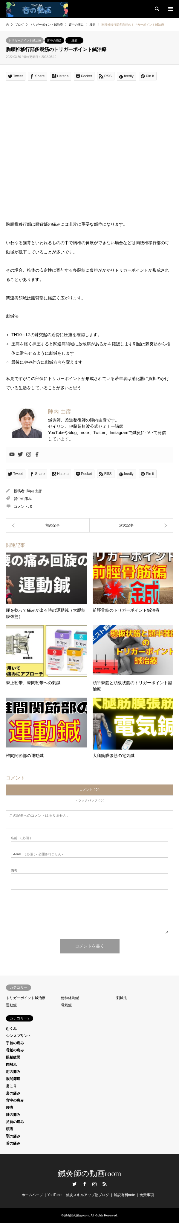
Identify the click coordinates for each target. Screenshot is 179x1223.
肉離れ (11, 1064)
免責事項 (147, 1195)
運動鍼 (11, 1005)
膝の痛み (13, 1115)
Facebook (84, 1184)
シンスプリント (18, 1036)
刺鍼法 (121, 998)
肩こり (11, 1086)
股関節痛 (13, 1079)
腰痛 (74, 40)
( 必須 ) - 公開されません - (37, 854)
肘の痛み (13, 1072)
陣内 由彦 (34, 491)
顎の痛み (13, 1136)
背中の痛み (54, 40)
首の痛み (13, 1143)
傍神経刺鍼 (70, 998)
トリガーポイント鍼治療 (24, 40)
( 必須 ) (21, 838)
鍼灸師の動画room (89, 1173)
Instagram (94, 1184)
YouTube (55, 1195)
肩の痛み (13, 1093)
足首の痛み (15, 1122)
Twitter (74, 1184)
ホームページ (32, 1195)
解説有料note (124, 1195)
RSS (104, 1184)
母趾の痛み (15, 1050)
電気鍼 (66, 1005)
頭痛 (9, 1129)
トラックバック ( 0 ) (90, 800)
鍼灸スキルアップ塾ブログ (87, 1195)
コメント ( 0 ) (89, 789)
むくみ (11, 1029)
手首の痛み (15, 1043)
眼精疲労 (13, 1057)
